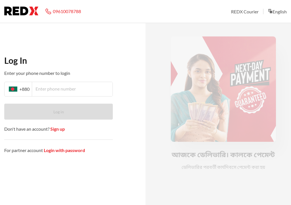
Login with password (64, 150)
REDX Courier (245, 11)
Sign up (57, 129)
